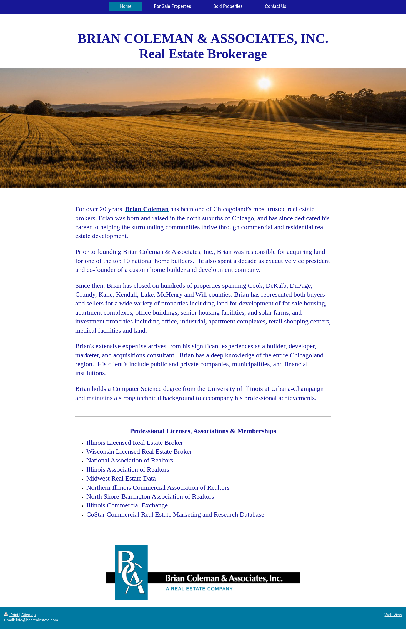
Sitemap (28, 615)
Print (11, 615)
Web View (393, 615)
